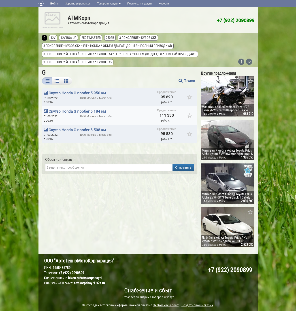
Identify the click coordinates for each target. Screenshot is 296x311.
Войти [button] (54, 3)
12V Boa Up (68, 38)
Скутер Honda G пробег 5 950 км (77, 93)
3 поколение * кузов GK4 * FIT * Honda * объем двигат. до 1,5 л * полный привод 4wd (107, 46)
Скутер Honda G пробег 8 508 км (77, 130)
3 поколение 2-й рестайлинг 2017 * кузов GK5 (77, 62)
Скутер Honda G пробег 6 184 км (77, 111)
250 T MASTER (91, 38)
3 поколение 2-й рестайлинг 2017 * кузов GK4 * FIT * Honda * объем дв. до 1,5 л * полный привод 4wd (119, 54)
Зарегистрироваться (77, 3)
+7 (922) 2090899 (235, 20)
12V (53, 38)
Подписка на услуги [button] (139, 3)
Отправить (183, 167)
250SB (110, 38)
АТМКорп (79, 18)
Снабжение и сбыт (148, 290)
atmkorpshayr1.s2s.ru (89, 283)
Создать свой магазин (197, 305)
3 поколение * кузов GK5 (137, 38)
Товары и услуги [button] (109, 3)
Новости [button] (163, 3)
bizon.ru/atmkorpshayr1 (85, 278)
